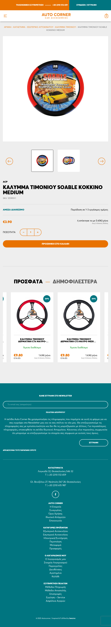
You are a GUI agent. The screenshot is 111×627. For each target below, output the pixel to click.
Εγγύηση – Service (55, 597)
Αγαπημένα (56, 573)
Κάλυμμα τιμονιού (65, 27)
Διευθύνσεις (55, 569)
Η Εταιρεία (55, 507)
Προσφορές (55, 548)
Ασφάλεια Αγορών (55, 601)
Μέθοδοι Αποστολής (55, 590)
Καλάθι (55, 576)
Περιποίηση (56, 542)
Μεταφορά (55, 545)
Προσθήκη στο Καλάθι (55, 244)
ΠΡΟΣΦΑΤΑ (28, 282)
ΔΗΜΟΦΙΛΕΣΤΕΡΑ (75, 282)
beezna (72, 618)
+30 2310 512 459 (60, 5)
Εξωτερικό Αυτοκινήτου (55, 531)
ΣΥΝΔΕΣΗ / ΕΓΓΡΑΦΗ (86, 5)
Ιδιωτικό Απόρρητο (55, 517)
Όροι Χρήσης (55, 514)
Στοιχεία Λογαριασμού (55, 562)
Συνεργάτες (55, 510)
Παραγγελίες (55, 566)
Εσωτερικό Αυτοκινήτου (40, 27)
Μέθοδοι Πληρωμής (55, 587)
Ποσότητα (9, 232)
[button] (5, 16)
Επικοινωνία (55, 521)
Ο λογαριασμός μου (55, 559)
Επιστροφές (55, 594)
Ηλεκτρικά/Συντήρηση (55, 538)
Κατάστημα (19, 27)
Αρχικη (7, 27)
